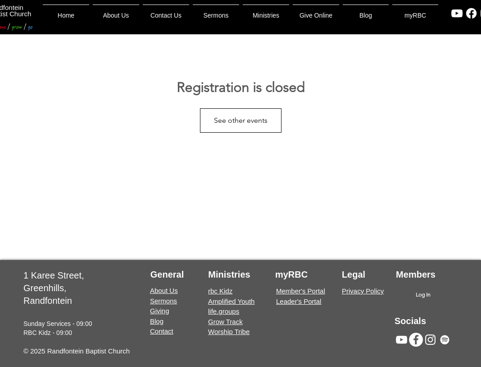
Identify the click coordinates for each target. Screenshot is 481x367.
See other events (241, 120)
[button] (216, 12)
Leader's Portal (298, 301)
